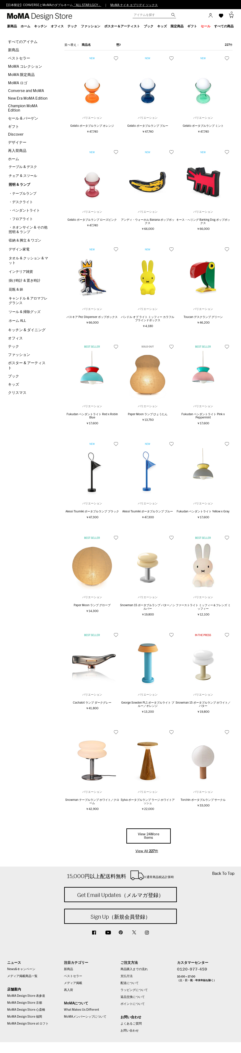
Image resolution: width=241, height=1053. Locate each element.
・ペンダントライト (24, 210)
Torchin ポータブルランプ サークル (203, 800)
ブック (13, 376)
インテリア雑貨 (21, 271)
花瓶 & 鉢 (16, 289)
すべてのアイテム (22, 42)
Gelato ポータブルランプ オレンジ (92, 126)
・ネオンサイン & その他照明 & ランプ (28, 230)
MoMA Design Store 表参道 (26, 995)
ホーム (13, 159)
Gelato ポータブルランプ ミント (203, 126)
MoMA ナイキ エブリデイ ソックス (134, 5)
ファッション (19, 355)
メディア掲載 (73, 983)
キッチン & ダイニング (27, 330)
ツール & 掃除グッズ (25, 312)
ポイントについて (132, 1003)
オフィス (15, 338)
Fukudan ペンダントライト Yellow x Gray (203, 511)
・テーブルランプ (22, 193)
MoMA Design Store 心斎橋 (26, 1009)
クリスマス (17, 393)
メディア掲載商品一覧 (22, 976)
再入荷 (68, 990)
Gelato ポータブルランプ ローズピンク (92, 220)
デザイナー (17, 142)
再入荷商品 (17, 151)
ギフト (13, 126)
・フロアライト (21, 219)
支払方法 (126, 976)
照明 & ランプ (19, 184)
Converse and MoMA (26, 91)
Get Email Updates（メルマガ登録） (120, 895)
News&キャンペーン (21, 969)
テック (13, 346)
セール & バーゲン (23, 118)
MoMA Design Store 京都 (24, 1002)
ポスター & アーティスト (27, 365)
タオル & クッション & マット (28, 261)
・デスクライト (21, 202)
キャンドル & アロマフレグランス (28, 301)
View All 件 (146, 851)
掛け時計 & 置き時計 (25, 280)
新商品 (13, 50)
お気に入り (116, 58)
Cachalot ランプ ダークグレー (92, 702)
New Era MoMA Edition (27, 98)
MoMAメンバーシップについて (85, 1016)
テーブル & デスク (23, 167)
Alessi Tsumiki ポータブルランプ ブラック (92, 511)
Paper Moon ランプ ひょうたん (148, 414)
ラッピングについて (134, 990)
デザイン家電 (19, 249)
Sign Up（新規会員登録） (120, 917)
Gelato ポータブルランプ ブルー (147, 126)
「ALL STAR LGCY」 (87, 5)
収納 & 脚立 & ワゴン (25, 240)
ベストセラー (19, 58)
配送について (129, 983)
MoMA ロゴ (17, 83)
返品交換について (132, 997)
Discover (16, 134)
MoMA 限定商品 (21, 75)
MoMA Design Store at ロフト (28, 1023)
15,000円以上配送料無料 (120, 875)
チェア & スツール (23, 176)
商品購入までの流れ (134, 969)
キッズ (13, 384)
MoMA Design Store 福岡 (24, 1016)
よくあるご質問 (131, 1023)
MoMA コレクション (25, 66)
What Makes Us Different (81, 1009)
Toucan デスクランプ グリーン (203, 317)
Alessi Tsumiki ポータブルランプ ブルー (147, 511)
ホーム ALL (17, 320)
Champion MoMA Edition (22, 108)
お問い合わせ (129, 1030)
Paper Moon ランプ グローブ (92, 605)
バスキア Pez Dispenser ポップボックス (92, 317)
